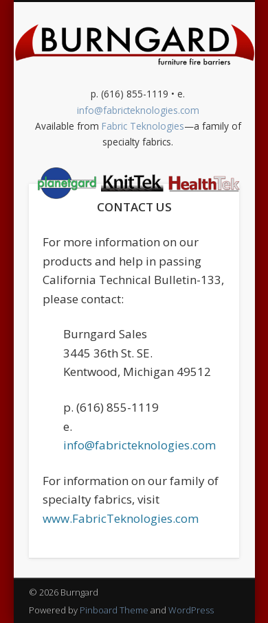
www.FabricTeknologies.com (121, 518)
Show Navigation (138, 187)
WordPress (191, 610)
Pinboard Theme (114, 610)
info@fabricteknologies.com (139, 445)
